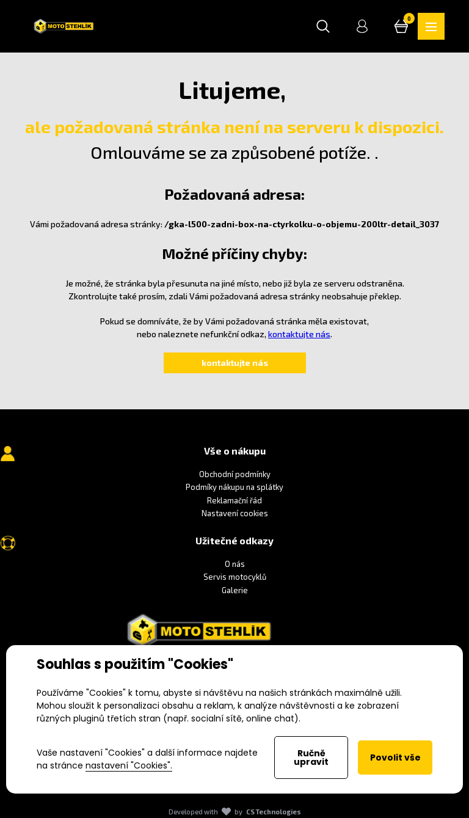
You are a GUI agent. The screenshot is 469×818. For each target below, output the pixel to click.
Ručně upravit (311, 757)
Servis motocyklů (234, 577)
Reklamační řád (234, 500)
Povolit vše (395, 757)
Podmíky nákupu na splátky (234, 487)
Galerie (235, 590)
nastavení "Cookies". (128, 765)
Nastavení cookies (235, 513)
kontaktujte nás (299, 334)
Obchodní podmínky (235, 474)
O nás (235, 564)
